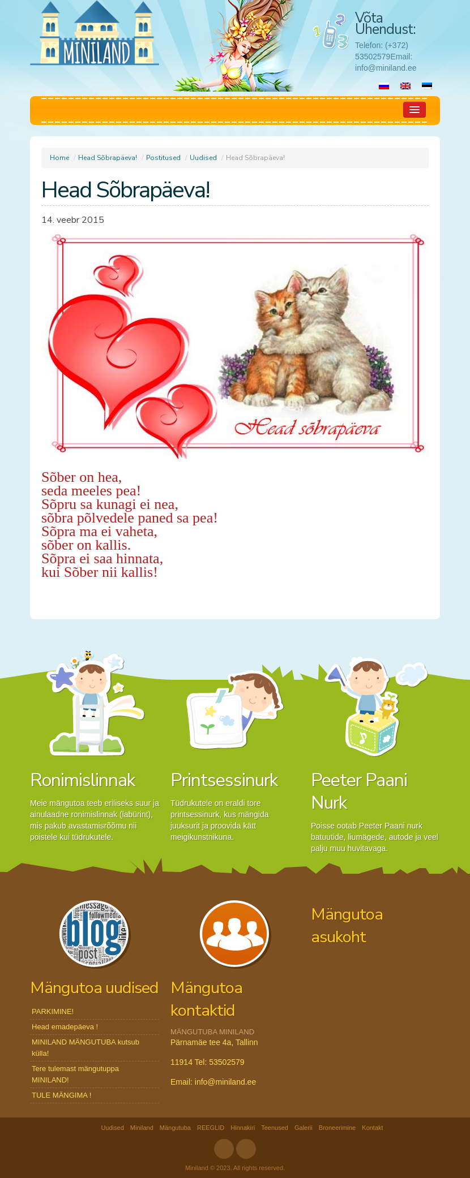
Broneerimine (337, 1127)
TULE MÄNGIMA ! (61, 1095)
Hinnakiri (242, 1127)
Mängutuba (175, 1127)
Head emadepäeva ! (65, 1026)
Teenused (274, 1127)
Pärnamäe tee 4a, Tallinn (214, 1042)
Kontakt (372, 1127)
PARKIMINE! (53, 1011)
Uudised (203, 157)
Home (59, 157)
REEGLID (210, 1127)
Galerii (303, 1127)
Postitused (163, 157)
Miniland (141, 1127)
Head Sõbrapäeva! (107, 157)
